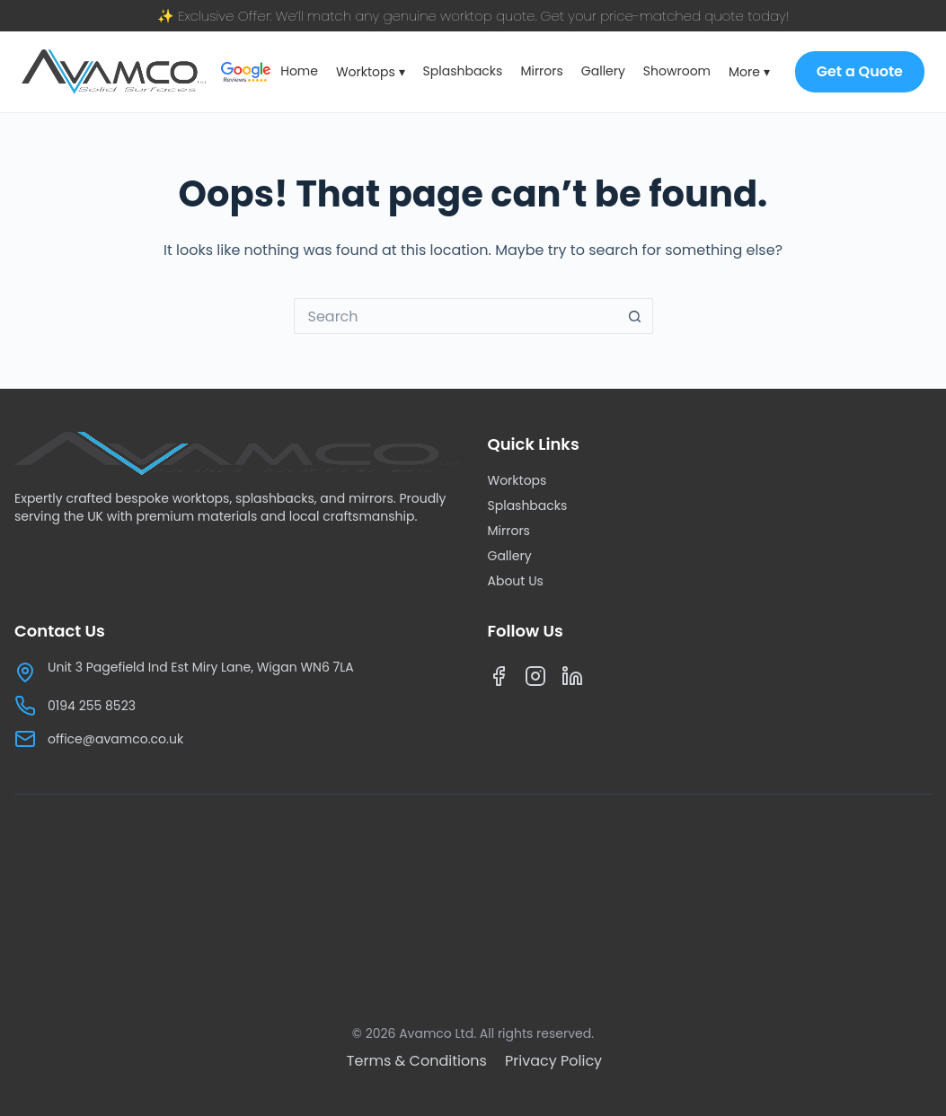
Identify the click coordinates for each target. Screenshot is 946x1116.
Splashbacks (463, 71)
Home (299, 71)
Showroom (677, 71)
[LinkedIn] (572, 680)
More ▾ (749, 72)
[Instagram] (536, 680)
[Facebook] (499, 680)
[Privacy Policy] (553, 1060)
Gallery (603, 71)
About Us (516, 581)
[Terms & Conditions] (419, 1060)
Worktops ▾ (370, 72)
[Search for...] (455, 316)
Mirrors (541, 71)
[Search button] (635, 316)
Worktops (517, 480)
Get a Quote (860, 71)
